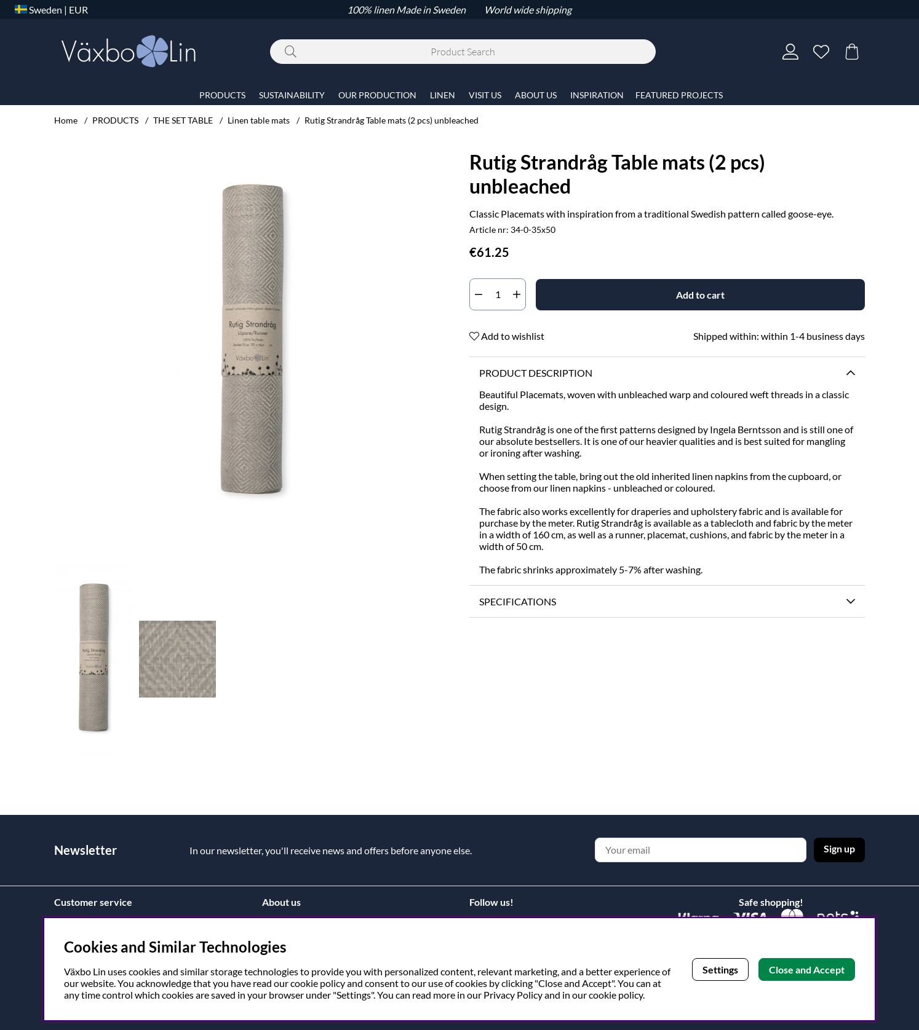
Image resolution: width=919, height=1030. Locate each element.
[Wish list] (821, 52)
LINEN (442, 95)
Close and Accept (807, 969)
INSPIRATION (597, 95)
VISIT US (485, 95)
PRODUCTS (115, 120)
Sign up (839, 848)
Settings (720, 969)
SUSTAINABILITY (292, 95)
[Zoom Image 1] (252, 342)
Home (66, 120)
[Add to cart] (700, 294)
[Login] (790, 52)
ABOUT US (536, 95)
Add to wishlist (506, 336)
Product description (535, 373)
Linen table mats (259, 120)
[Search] (463, 51)
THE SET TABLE (183, 120)
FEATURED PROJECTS (679, 95)
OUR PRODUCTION (377, 95)
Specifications (517, 601)
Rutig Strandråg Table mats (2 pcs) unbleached (391, 120)
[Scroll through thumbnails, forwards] (437, 659)
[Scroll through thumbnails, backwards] (66, 659)
